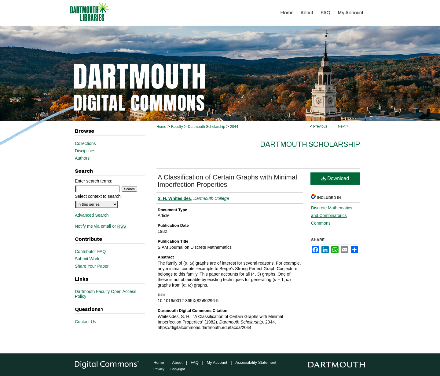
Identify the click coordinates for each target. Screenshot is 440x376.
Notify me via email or (100, 226)
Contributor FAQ (90, 251)
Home (161, 127)
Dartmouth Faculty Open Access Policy (105, 294)
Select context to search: (98, 196)
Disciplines (85, 150)
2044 (234, 127)
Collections (85, 143)
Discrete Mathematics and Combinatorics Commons (331, 215)
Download (335, 178)
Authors (82, 158)
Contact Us (85, 321)
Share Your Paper (92, 266)
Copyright (177, 369)
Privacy (158, 369)
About (177, 362)
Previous (320, 126)
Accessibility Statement (255, 362)
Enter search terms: (93, 181)
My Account (217, 362)
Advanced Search (92, 215)
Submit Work (87, 258)
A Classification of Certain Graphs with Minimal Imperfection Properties (227, 180)
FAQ (195, 362)
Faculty (177, 127)
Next (342, 126)
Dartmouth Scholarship (206, 127)
